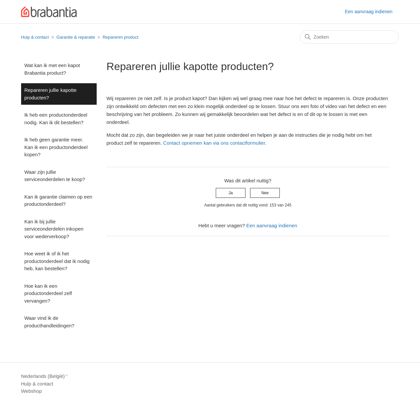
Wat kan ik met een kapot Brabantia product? (52, 69)
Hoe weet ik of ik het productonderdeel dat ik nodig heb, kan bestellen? (57, 261)
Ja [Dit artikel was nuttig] (231, 193)
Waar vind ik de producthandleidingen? (49, 321)
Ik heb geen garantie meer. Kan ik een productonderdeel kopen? (56, 147)
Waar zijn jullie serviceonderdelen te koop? (54, 175)
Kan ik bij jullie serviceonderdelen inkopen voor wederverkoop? (53, 229)
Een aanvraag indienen (368, 11)
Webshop (31, 391)
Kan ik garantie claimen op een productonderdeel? (58, 200)
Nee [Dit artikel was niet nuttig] (265, 193)
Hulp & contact (35, 37)
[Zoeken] (349, 37)
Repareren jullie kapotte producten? (50, 93)
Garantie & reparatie (75, 37)
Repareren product (120, 37)
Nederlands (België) (45, 376)
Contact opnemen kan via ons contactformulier (214, 143)
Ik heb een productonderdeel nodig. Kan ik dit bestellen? (55, 118)
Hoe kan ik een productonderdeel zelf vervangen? (48, 293)
